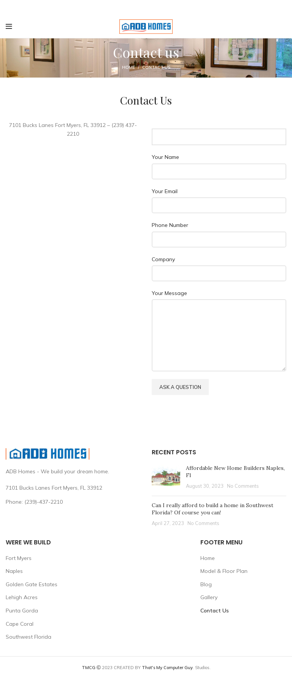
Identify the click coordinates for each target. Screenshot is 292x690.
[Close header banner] (282, 7)
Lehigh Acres (22, 597)
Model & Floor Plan (224, 571)
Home (128, 67)
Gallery (208, 597)
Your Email (165, 191)
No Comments (243, 486)
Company (163, 259)
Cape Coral (19, 623)
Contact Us (214, 610)
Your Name (165, 157)
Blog (206, 584)
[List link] (73, 502)
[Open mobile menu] (9, 26)
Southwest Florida (28, 636)
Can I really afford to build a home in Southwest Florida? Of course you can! (212, 509)
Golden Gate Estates (31, 584)
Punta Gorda (22, 610)
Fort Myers (19, 558)
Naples (14, 571)
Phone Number (170, 225)
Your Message (169, 293)
